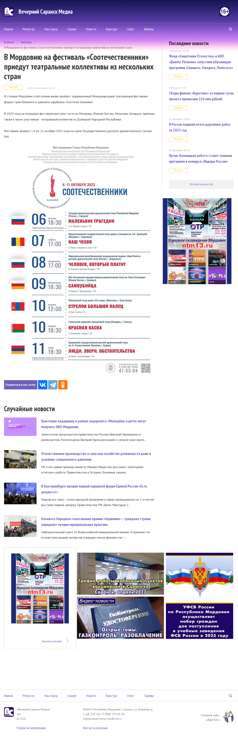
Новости (91, 29)
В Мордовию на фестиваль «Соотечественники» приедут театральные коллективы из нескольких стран (68, 47)
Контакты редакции (95, 728)
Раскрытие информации (31, 728)
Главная (8, 29)
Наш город (51, 29)
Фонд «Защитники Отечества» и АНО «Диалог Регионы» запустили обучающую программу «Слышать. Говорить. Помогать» (201, 62)
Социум (71, 29)
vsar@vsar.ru (114, 718)
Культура (111, 29)
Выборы (149, 29)
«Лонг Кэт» (213, 719)
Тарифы (149, 695)
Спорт (130, 29)
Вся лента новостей (201, 184)
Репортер (29, 29)
